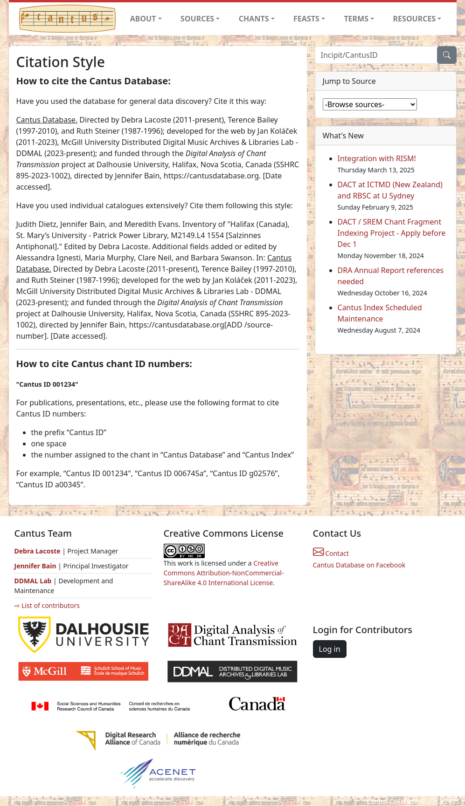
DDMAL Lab (33, 580)
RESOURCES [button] (414, 19)
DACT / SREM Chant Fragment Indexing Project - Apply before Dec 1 (392, 233)
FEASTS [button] (306, 19)
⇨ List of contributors (47, 605)
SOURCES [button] (197, 19)
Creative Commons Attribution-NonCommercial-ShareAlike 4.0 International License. (224, 573)
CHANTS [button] (254, 19)
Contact (331, 553)
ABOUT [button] (143, 19)
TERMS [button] (356, 19)
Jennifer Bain (36, 565)
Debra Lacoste (37, 550)
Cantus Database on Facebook (359, 564)
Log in (329, 649)
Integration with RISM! (377, 158)
